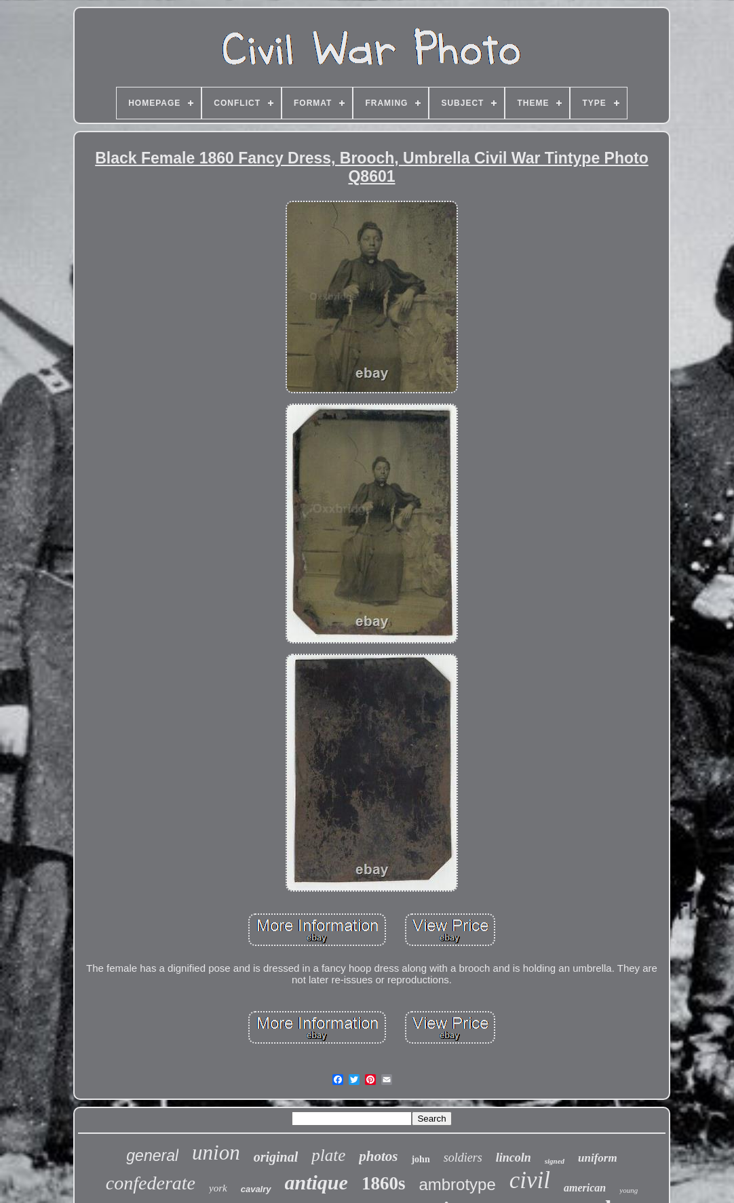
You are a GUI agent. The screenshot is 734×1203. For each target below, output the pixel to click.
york (218, 1188)
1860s (384, 1183)
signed (554, 1161)
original (276, 1156)
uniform (597, 1157)
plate (328, 1155)
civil (529, 1180)
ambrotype (457, 1184)
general (152, 1155)
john (420, 1159)
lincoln (513, 1157)
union (216, 1152)
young (628, 1190)
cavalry (256, 1189)
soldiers (463, 1157)
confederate (150, 1183)
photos (378, 1156)
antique (316, 1182)
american (585, 1188)
